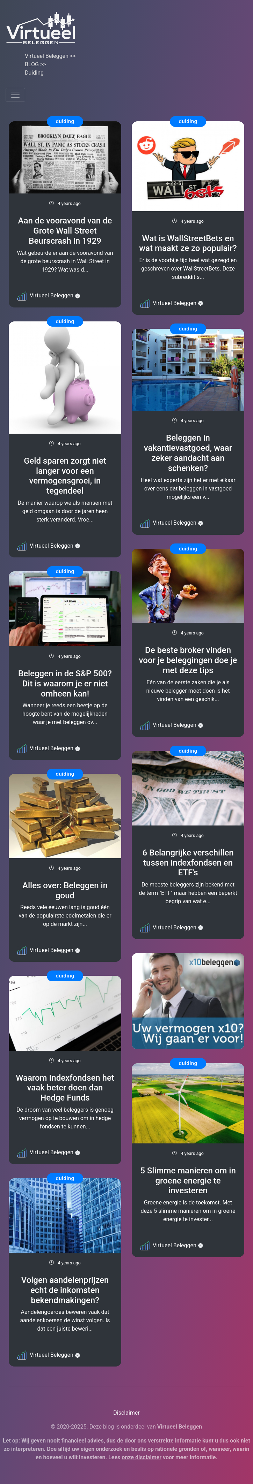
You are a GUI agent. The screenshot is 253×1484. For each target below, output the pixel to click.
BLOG (32, 64)
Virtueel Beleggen (46, 56)
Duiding (34, 72)
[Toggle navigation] (15, 95)
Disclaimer (126, 1412)
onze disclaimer (141, 1457)
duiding (65, 121)
